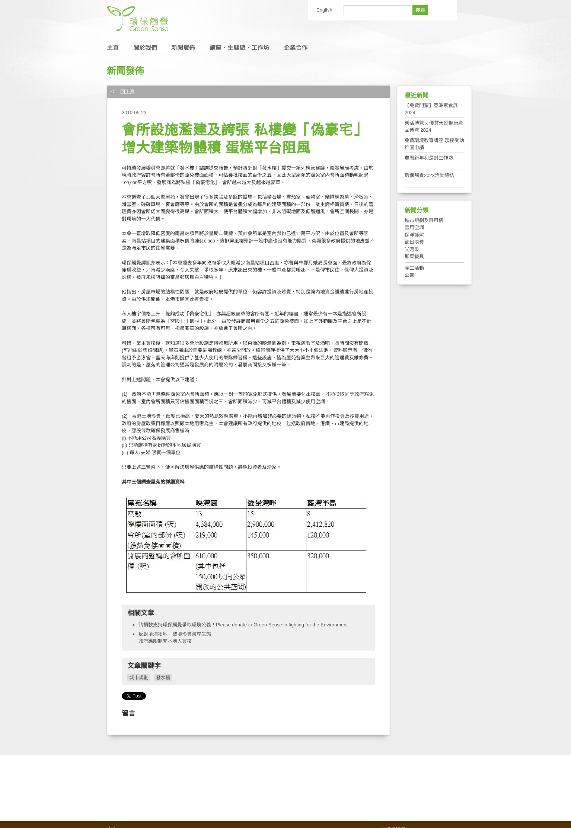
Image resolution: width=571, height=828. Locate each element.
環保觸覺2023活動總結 (429, 175)
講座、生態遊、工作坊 (239, 48)
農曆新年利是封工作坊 (429, 158)
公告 (409, 275)
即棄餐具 (414, 256)
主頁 (113, 48)
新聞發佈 (183, 48)
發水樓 (163, 677)
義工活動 (414, 268)
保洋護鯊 (414, 235)
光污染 (412, 249)
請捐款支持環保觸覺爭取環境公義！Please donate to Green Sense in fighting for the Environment (243, 625)
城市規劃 (139, 677)
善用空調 (414, 227)
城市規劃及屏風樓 (424, 220)
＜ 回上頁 (123, 91)
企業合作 (295, 48)
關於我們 (145, 48)
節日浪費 (414, 242)
